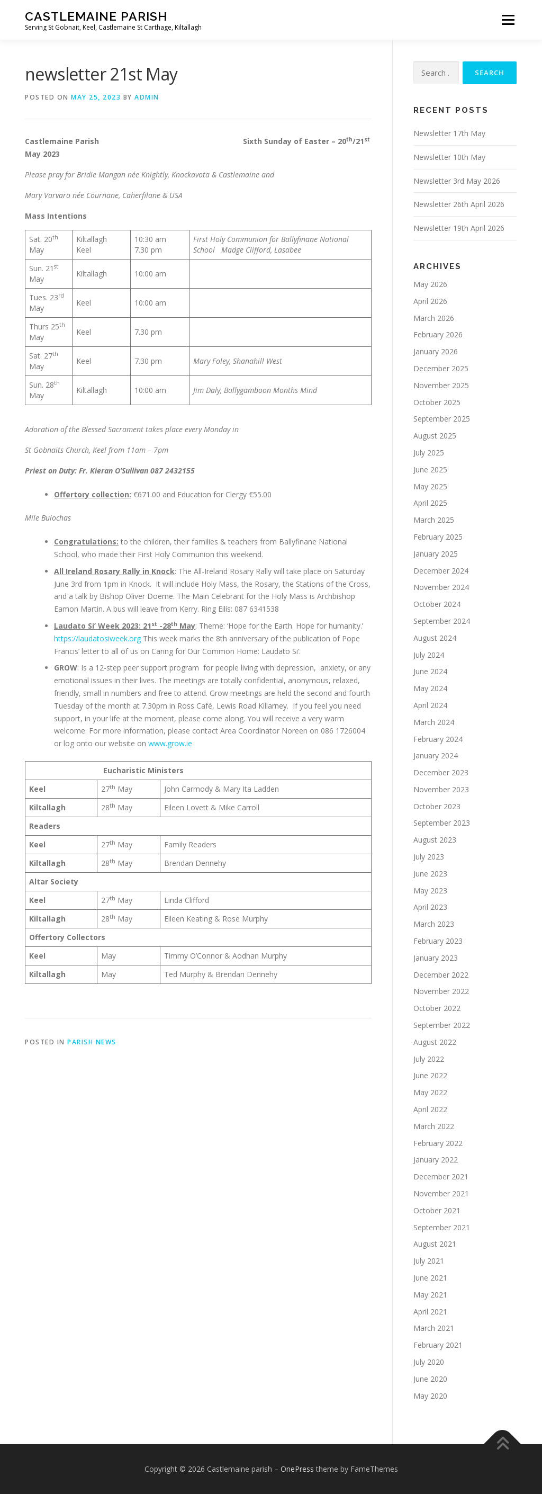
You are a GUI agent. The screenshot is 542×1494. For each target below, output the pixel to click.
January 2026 (435, 351)
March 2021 (433, 1328)
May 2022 (430, 1092)
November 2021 (441, 1193)
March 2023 (433, 924)
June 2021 (430, 1278)
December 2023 (440, 772)
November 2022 (441, 991)
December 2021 (440, 1176)
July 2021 (428, 1261)
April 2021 (430, 1312)
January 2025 (435, 554)
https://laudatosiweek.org (97, 638)
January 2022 (435, 1160)
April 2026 (430, 301)
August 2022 (434, 1042)
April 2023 (430, 907)
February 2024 (438, 739)
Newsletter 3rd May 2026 (456, 181)
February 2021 (438, 1345)
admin (146, 97)
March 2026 (433, 318)
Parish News (91, 1041)
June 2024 (430, 671)
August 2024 (434, 638)
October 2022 (436, 1008)
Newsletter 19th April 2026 (458, 228)
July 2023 (428, 857)
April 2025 (430, 503)
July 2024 (428, 655)
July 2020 (428, 1362)
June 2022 (430, 1075)
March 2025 (433, 520)
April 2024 (430, 705)
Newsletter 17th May (449, 133)
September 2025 (441, 419)
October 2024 (436, 604)
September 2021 (441, 1227)
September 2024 (441, 621)
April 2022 (430, 1109)
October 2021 (436, 1210)
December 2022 (440, 975)
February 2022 (438, 1143)
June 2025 (430, 469)
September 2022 (441, 1025)
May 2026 (430, 284)
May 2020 (430, 1396)
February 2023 (438, 941)
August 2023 (434, 840)
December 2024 (440, 571)
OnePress (297, 1469)
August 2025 (434, 436)
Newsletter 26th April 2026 (458, 204)
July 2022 (428, 1059)
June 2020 (430, 1379)
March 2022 (433, 1126)
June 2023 (430, 874)
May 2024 (430, 688)
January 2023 (435, 958)
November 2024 (441, 587)
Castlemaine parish (96, 16)
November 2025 (441, 385)
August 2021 (434, 1244)
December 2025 (440, 368)
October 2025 (436, 402)
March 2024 (433, 722)
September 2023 (441, 823)
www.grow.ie (170, 743)
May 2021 (430, 1295)
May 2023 (430, 890)
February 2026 (438, 334)
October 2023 (436, 806)
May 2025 (430, 486)
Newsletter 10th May (449, 157)
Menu (508, 20)
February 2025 (438, 537)
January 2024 (435, 755)
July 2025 (428, 453)
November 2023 (441, 789)
